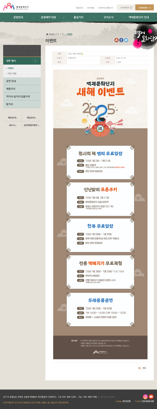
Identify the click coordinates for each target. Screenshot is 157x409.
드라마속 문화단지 (105, 8)
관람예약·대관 (48, 17)
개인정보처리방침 (107, 397)
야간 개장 (12, 74)
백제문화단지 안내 (139, 17)
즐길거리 (78, 17)
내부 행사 (11, 61)
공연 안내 (11, 81)
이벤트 (11, 68)
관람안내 (18, 17)
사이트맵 (90, 8)
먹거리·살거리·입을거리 (18, 96)
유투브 (151, 396)
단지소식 (108, 17)
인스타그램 (145, 396)
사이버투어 (124, 8)
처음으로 (79, 8)
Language (143, 8)
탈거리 (9, 104)
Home (52, 34)
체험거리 (10, 89)
